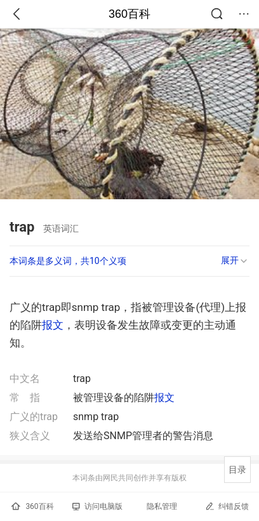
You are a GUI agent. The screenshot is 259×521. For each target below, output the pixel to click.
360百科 (129, 14)
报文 (52, 325)
